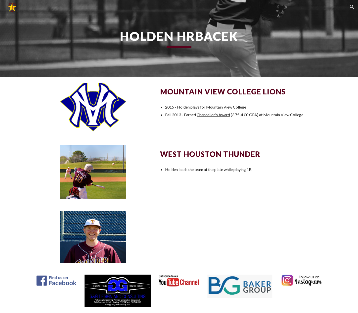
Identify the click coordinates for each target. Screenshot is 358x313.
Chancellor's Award (213, 114)
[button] (352, 7)
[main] (179, 38)
